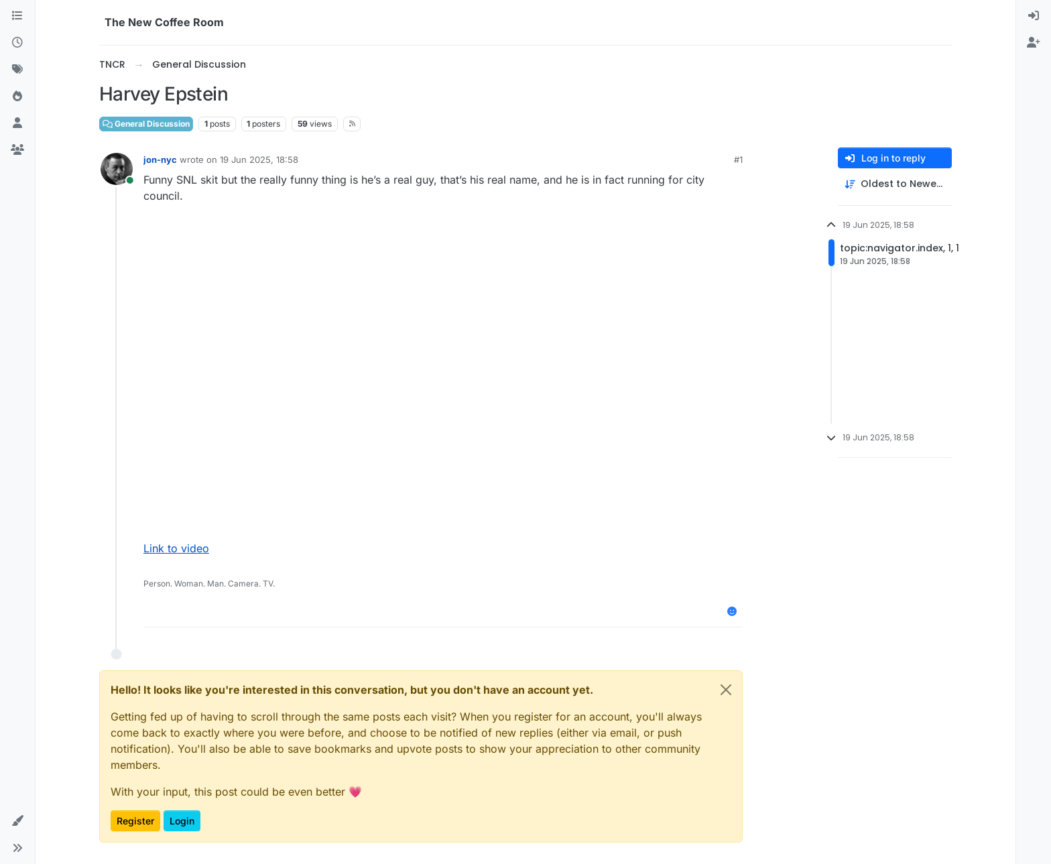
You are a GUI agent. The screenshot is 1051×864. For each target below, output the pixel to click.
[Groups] (17, 150)
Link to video (176, 548)
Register (135, 820)
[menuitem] (1034, 16)
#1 (738, 159)
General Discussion (146, 124)
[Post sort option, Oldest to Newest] (895, 184)
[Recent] (17, 43)
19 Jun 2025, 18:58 (259, 159)
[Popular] (17, 96)
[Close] (726, 689)
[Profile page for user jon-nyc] (117, 169)
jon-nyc (160, 159)
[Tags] (17, 69)
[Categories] (17, 16)
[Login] (1034, 16)
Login (182, 820)
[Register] (1034, 43)
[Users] (17, 123)
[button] (17, 821)
